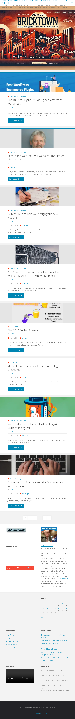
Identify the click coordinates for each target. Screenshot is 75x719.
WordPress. (43, 713)
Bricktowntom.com (47, 546)
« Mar (43, 617)
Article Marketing (11, 645)
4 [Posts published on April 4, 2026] (62, 603)
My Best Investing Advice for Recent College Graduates (33, 368)
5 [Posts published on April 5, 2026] (66, 603)
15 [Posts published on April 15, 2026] (51, 608)
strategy (24, 338)
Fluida (37, 713)
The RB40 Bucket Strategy (23, 330)
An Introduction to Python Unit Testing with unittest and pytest (33, 426)
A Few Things (10, 635)
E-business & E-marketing (17, 96)
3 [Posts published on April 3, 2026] (58, 603)
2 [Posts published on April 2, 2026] (54, 603)
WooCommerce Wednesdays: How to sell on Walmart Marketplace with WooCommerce (34, 274)
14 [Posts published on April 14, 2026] (47, 608)
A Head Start (13, 327)
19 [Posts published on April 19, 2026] (66, 608)
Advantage (13, 167)
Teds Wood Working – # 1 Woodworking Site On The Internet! (36, 157)
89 (45, 517)
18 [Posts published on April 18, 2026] (62, 608)
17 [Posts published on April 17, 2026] (58, 608)
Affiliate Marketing (15, 479)
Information (25, 225)
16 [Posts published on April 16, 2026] (55, 608)
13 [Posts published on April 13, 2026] (43, 608)
